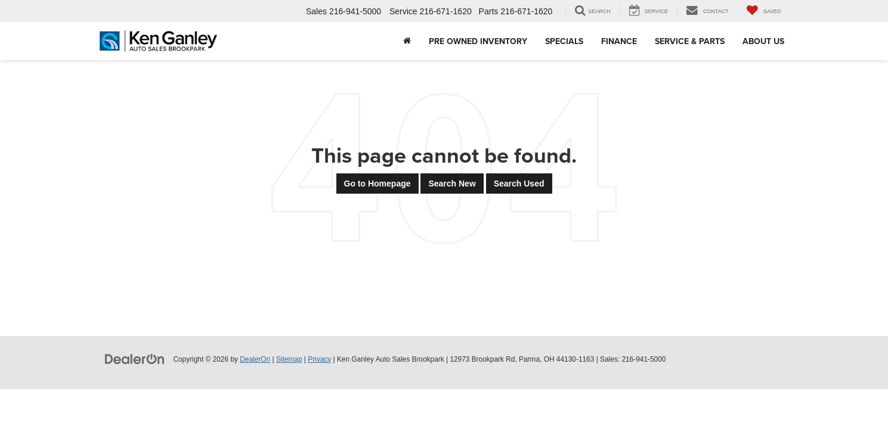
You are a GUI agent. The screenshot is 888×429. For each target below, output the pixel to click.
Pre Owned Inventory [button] (478, 41)
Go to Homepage (377, 183)
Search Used (519, 183)
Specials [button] (564, 41)
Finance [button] (619, 41)
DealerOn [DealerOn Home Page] (255, 359)
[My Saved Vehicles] (764, 11)
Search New (451, 183)
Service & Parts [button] (690, 41)
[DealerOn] (134, 358)
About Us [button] (763, 41)
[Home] (407, 41)
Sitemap (289, 359)
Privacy (319, 359)
